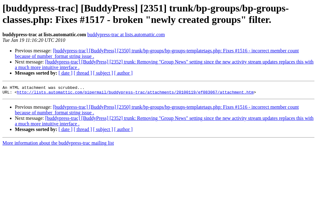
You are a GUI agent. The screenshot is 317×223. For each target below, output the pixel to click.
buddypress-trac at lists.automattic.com (126, 34)
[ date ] (65, 73)
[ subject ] (103, 73)
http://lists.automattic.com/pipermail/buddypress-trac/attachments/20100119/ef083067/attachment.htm (135, 94)
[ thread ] (83, 73)
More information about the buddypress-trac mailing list (58, 144)
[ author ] (123, 73)
